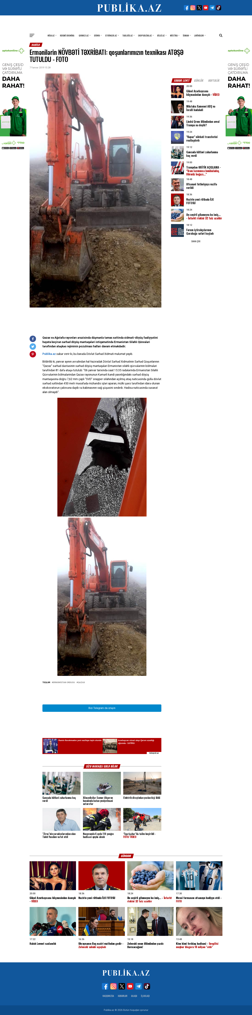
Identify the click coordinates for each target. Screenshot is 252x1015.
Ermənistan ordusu (64, 682)
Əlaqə (134, 996)
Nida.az (51, 35)
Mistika (174, 35)
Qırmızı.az (84, 35)
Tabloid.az (127, 35)
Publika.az (49, 354)
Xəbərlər (122, 996)
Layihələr (199, 35)
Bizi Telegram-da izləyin (101, 708)
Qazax (81, 682)
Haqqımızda (108, 996)
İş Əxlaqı (145, 996)
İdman (186, 35)
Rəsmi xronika (67, 35)
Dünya (97, 35)
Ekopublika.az (145, 35)
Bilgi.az (161, 35)
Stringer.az (111, 35)
